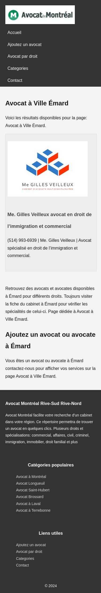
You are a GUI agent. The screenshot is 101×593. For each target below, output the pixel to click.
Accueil (14, 32)
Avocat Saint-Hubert (32, 490)
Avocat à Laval (28, 504)
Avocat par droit (22, 56)
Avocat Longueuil (30, 483)
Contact (14, 80)
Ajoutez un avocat (24, 44)
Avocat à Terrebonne (33, 510)
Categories (17, 68)
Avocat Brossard (29, 497)
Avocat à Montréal (31, 477)
